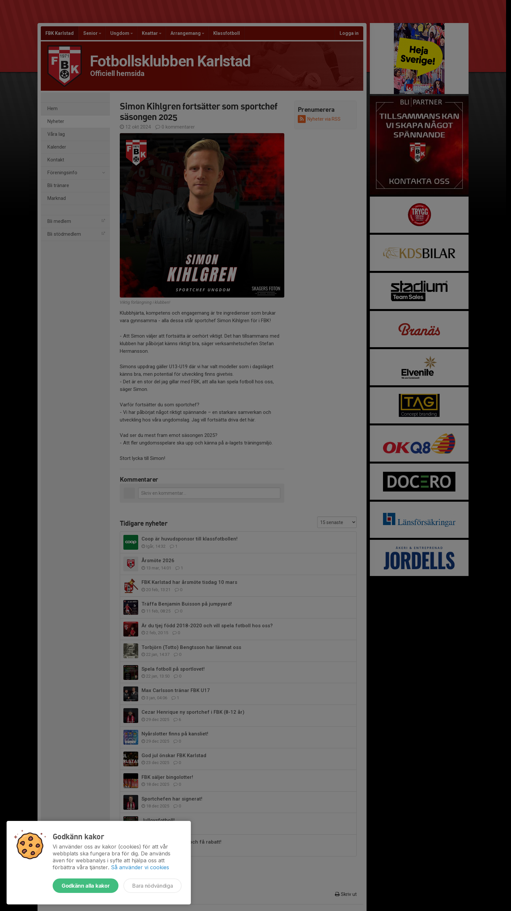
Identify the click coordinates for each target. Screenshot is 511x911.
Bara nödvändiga (152, 885)
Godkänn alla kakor (86, 885)
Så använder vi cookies (140, 867)
